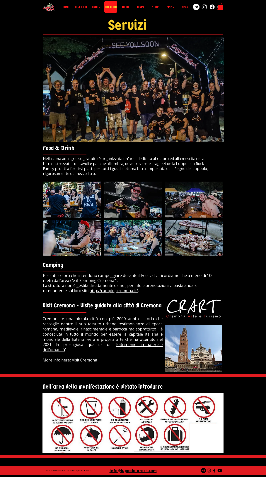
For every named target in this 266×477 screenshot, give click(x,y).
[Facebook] (212, 7)
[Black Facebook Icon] (214, 470)
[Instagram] (204, 7)
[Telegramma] (203, 470)
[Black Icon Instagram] (209, 470)
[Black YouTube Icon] (219, 470)
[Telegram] (196, 7)
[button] (220, 6)
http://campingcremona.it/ (114, 290)
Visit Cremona (85, 360)
